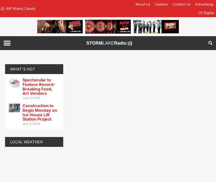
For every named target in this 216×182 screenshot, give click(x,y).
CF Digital (205, 13)
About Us (142, 4)
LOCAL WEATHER (26, 142)
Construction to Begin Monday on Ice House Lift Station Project (40, 112)
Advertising (204, 4)
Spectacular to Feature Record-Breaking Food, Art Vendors (39, 86)
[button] (7, 43)
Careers (161, 4)
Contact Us (181, 4)
